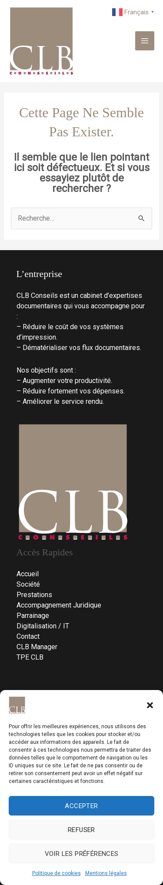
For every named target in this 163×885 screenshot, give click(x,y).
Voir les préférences (82, 854)
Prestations (34, 595)
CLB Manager (37, 647)
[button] (150, 705)
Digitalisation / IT (43, 626)
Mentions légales (106, 873)
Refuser (81, 830)
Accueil (28, 574)
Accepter (81, 806)
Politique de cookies (56, 873)
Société (28, 584)
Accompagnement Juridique (59, 605)
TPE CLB (30, 657)
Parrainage (33, 615)
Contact (28, 636)
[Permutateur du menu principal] (144, 40)
